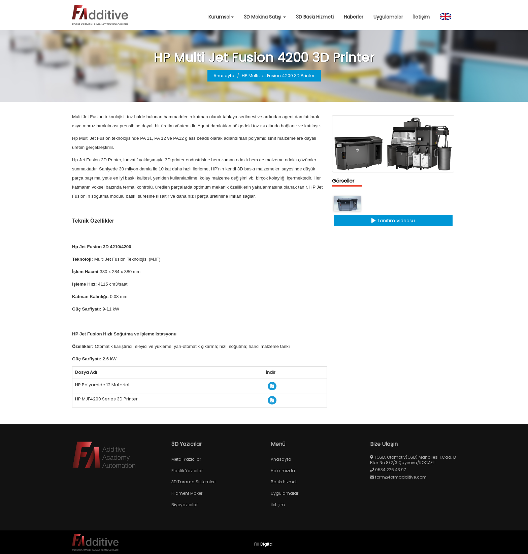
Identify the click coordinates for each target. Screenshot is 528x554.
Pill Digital (263, 544)
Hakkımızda (283, 471)
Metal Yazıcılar (186, 459)
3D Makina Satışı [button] (265, 16)
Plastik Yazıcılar (187, 471)
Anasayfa (223, 75)
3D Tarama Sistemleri (193, 482)
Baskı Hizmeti (284, 482)
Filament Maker (186, 493)
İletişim (421, 16)
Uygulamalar (388, 16)
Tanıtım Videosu (393, 220)
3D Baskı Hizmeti (315, 16)
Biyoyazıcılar (184, 505)
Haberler (353, 16)
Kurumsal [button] (221, 16)
